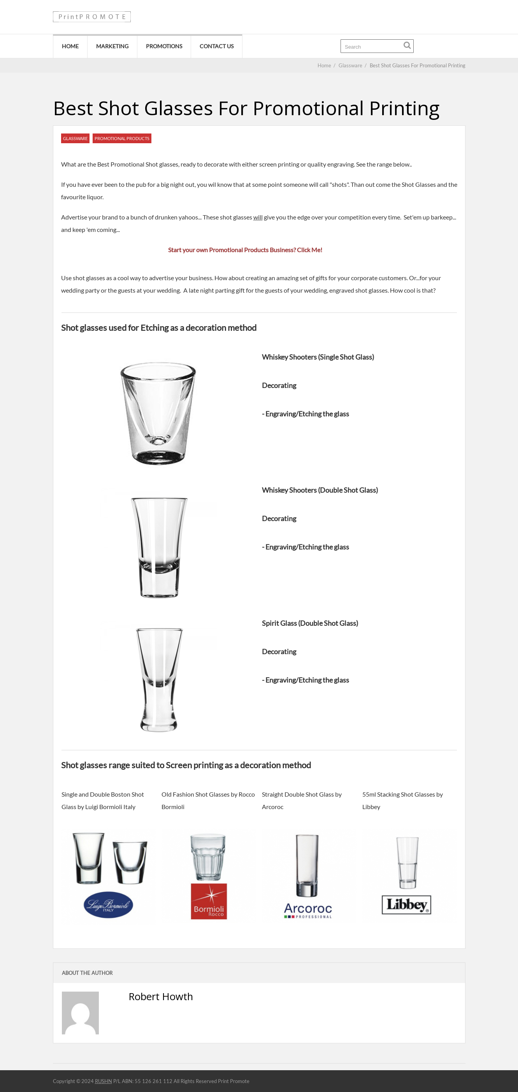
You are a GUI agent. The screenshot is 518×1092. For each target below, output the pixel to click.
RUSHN (103, 1081)
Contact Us (217, 46)
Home (70, 46)
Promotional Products (122, 138)
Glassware (75, 138)
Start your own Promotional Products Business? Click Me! (245, 249)
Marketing (112, 46)
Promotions (164, 46)
